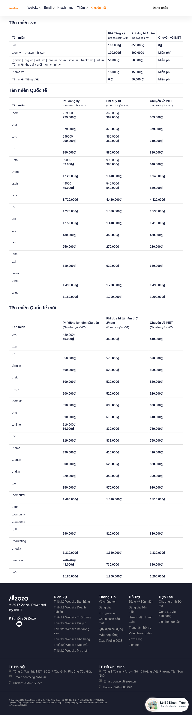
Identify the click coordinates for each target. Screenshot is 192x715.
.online (16, 424)
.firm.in (16, 365)
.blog (15, 292)
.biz (14, 148)
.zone (15, 273)
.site (14, 254)
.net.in (16, 377)
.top (14, 346)
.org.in (16, 389)
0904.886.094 (123, 687)
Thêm (82, 7)
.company (18, 514)
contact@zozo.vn (34, 677)
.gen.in (16, 459)
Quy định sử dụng (111, 629)
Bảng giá (105, 607)
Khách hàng (65, 7)
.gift (14, 529)
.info (15, 160)
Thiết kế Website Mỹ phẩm (71, 650)
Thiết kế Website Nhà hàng (72, 639)
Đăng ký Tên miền (141, 601)
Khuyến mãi (98, 7)
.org (14, 136)
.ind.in (16, 471)
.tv (13, 207)
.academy (18, 521)
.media (16, 548)
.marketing (19, 541)
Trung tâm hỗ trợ (140, 627)
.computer (18, 495)
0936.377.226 (33, 683)
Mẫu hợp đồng (108, 634)
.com (15, 113)
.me (14, 412)
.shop (15, 280)
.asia (15, 183)
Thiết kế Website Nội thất (71, 644)
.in (13, 354)
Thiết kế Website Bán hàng (72, 601)
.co (14, 218)
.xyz (14, 334)
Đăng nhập (160, 7)
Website (34, 7)
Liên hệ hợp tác (169, 621)
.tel (14, 261)
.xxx (14, 195)
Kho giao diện (108, 613)
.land (15, 506)
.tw (14, 483)
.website (17, 560)
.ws (14, 572)
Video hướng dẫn (140, 633)
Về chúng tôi (107, 601)
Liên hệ (134, 644)
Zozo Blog (135, 639)
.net (14, 124)
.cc (14, 436)
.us (14, 230)
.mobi (15, 171)
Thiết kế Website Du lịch (70, 623)
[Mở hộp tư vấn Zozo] (167, 705)
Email (49, 7)
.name (16, 448)
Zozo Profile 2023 (110, 640)
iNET (18, 610)
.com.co (17, 401)
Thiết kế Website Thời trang (72, 617)
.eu (14, 242)
